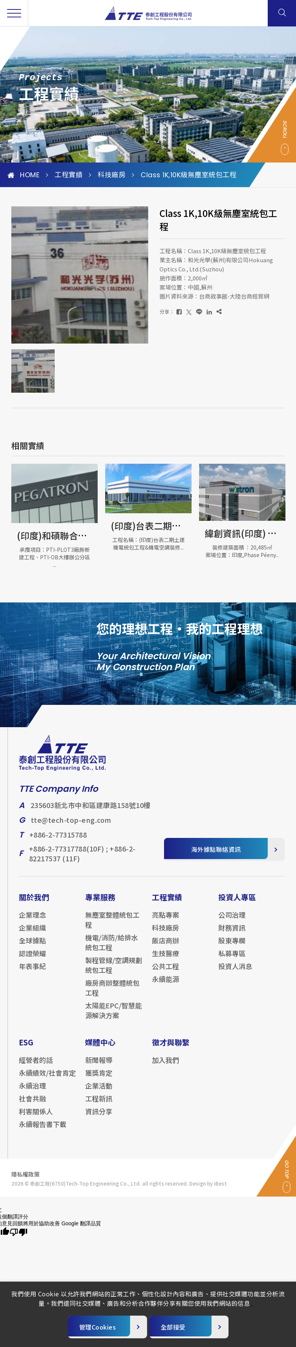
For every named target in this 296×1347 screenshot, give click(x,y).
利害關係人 (36, 1117)
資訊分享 (98, 1117)
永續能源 (165, 984)
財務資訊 (231, 933)
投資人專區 (237, 902)
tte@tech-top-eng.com (71, 826)
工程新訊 (98, 1104)
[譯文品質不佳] (18, 1232)
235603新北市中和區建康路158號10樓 (91, 811)
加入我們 (165, 1065)
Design (197, 1189)
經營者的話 (36, 1065)
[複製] (219, 312)
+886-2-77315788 (58, 840)
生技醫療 (165, 959)
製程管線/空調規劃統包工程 (113, 970)
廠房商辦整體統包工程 (112, 993)
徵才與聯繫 (171, 1047)
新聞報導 (98, 1065)
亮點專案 (165, 920)
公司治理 (231, 920)
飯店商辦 (165, 946)
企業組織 (32, 933)
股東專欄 (231, 946)
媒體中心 (100, 1047)
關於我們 (34, 902)
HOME (24, 175)
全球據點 (32, 946)
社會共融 (32, 1104)
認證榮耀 (32, 959)
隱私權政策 (25, 1180)
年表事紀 (32, 972)
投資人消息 (235, 972)
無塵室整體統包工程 (112, 925)
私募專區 (231, 959)
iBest (220, 1189)
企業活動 (98, 1091)
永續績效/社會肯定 (47, 1078)
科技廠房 (112, 175)
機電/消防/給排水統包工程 (111, 948)
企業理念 (32, 920)
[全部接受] (189, 1327)
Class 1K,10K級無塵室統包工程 (188, 175)
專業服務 (100, 902)
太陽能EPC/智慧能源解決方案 (113, 1016)
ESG (26, 1047)
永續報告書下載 (42, 1130)
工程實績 (69, 175)
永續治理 (32, 1091)
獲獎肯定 (98, 1078)
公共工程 (165, 972)
